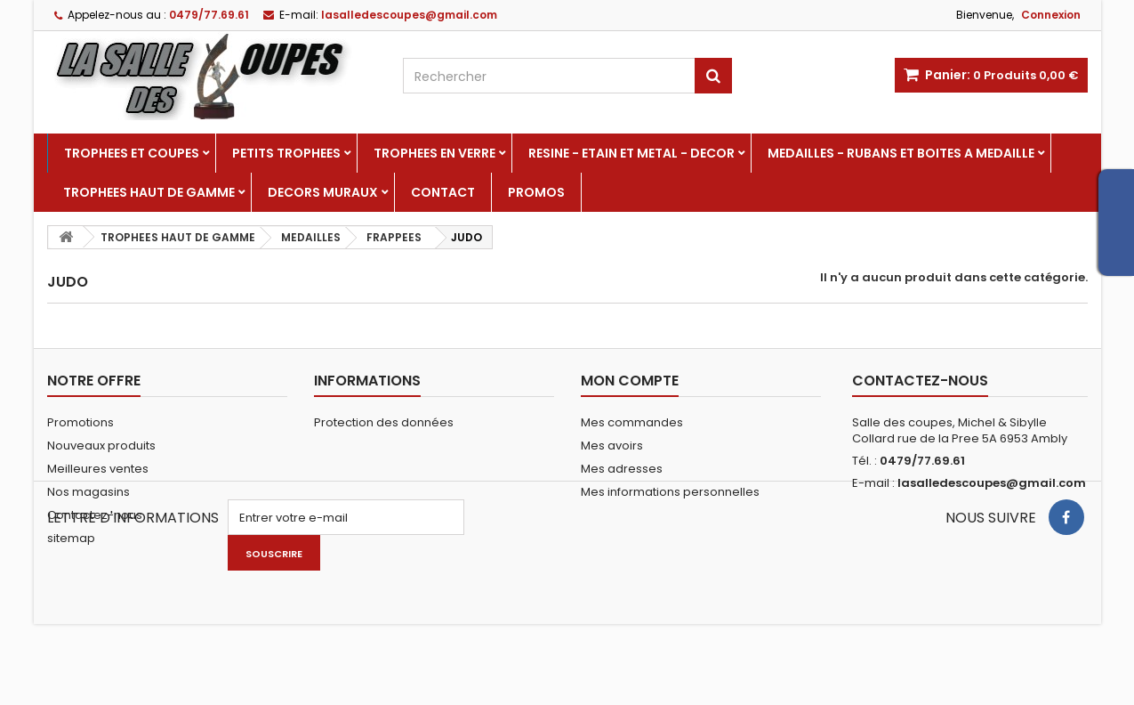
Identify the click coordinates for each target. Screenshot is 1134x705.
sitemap (71, 538)
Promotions (80, 422)
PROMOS (536, 192)
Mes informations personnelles (670, 491)
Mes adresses (622, 468)
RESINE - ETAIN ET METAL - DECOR (631, 153)
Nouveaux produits (101, 445)
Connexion (1051, 14)
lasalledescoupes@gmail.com (991, 482)
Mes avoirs (612, 445)
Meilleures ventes (98, 468)
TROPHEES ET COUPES (131, 153)
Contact (443, 192)
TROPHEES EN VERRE (434, 153)
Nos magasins (88, 491)
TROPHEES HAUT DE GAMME (149, 192)
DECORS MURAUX (323, 192)
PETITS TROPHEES (286, 153)
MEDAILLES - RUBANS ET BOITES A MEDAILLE (901, 153)
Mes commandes (632, 422)
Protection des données (384, 422)
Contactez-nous (94, 514)
